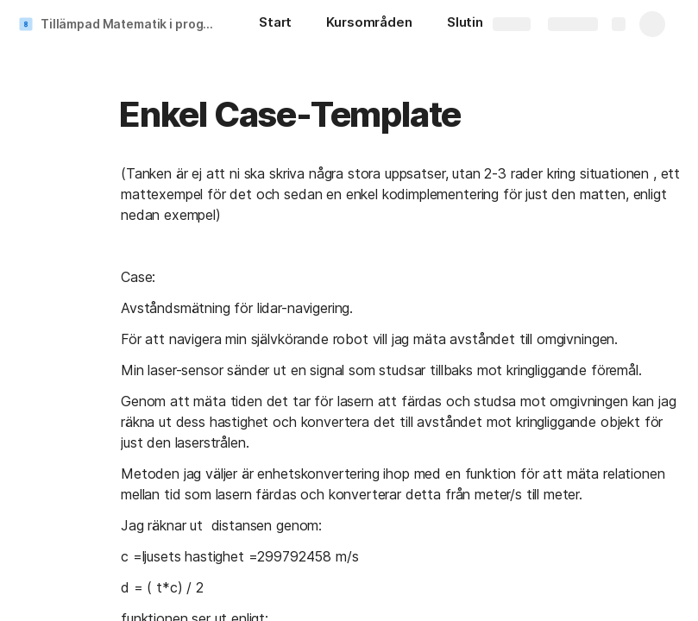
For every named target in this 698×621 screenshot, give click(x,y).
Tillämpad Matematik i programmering (132, 23)
